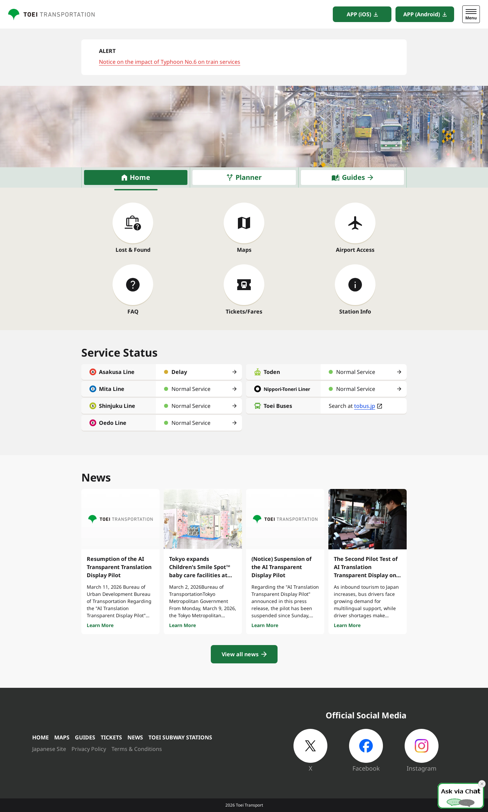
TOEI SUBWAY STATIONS (180, 737)
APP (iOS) (359, 14)
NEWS (135, 737)
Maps (244, 249)
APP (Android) (421, 14)
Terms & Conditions (136, 749)
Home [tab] (140, 177)
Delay (179, 372)
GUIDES (85, 737)
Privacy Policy (89, 749)
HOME (40, 737)
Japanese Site (49, 749)
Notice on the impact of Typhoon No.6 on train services (169, 62)
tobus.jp (364, 406)
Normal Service (190, 389)
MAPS (61, 737)
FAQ (133, 311)
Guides (353, 177)
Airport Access (355, 249)
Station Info (355, 311)
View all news (240, 654)
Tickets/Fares (244, 311)
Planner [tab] (249, 177)
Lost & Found (133, 249)
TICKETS (111, 737)
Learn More (100, 625)
